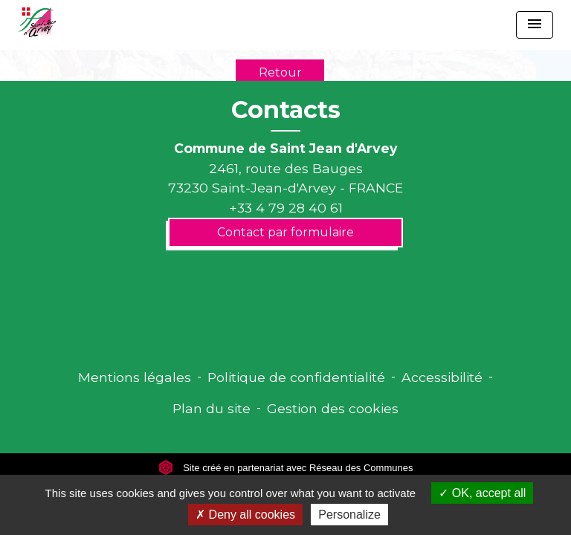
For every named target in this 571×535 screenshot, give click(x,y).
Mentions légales (134, 377)
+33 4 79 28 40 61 (286, 207)
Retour (280, 72)
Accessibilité (442, 377)
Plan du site (211, 408)
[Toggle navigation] (534, 25)
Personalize (349, 514)
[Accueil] (37, 22)
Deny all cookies (245, 514)
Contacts (286, 110)
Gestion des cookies (333, 408)
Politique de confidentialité (296, 377)
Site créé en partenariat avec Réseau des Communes (285, 467)
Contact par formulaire (285, 232)
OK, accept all (482, 493)
